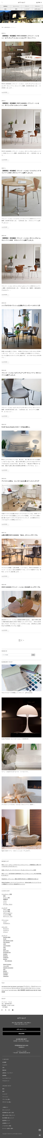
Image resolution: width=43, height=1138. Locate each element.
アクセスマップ (5, 1080)
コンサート (6, 930)
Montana (5, 955)
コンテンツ (4, 935)
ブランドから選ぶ (6, 1099)
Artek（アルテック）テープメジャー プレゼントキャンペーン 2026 (19, 870)
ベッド (5, 902)
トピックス (4, 927)
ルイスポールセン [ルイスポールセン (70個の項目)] (13, 990)
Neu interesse (8, 960)
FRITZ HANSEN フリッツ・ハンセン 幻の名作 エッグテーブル (21, 587)
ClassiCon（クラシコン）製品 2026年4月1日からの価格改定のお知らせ (20, 879)
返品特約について (6, 1120)
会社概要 (4, 1062)
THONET (5, 974)
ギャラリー (6, 928)
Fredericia (5, 957)
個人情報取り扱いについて (8, 1117)
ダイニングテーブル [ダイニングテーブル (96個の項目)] (26, 988)
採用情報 (4, 1075)
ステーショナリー (7, 913)
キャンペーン (16, 6)
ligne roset (6, 950)
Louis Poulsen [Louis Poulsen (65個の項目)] (20, 986)
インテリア (26, 9)
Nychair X (5, 972)
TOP (2, 27)
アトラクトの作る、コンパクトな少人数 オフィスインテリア (20, 481)
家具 (5, 9)
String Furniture (7, 964)
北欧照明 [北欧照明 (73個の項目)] (28, 990)
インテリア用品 (7, 914)
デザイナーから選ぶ (6, 1102)
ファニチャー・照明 (7, 894)
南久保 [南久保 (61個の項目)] (31, 990)
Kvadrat (5, 954)
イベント (5, 932)
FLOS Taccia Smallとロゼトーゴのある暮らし (16, 427)
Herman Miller (6, 937)
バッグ (5, 921)
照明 (16, 9)
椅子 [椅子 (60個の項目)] (37, 990)
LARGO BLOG (7, 27)
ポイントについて (6, 1110)
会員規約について (6, 1123)
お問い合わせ (37, 9)
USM (4, 944)
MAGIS (5, 971)
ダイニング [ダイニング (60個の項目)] (8, 988)
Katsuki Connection (8, 967)
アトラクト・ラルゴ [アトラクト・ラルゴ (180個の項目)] (29, 986)
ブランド (27, 6)
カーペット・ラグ (7, 916)
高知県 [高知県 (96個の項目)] (3, 991)
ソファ (5, 901)
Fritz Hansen (6, 942)
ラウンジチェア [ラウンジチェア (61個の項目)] (5, 990)
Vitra (4, 947)
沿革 (3, 1067)
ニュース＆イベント (6, 1078)
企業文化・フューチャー (7, 1072)
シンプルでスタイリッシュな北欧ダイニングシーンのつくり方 (21, 305)
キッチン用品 (6, 911)
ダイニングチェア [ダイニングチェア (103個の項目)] (16, 988)
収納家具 (5, 899)
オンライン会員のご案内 (7, 1128)
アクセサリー (6, 923)
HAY (4, 969)
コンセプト (4, 1065)
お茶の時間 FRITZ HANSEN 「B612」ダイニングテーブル (20, 535)
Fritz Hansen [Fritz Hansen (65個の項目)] (13, 986)
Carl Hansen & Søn (8, 940)
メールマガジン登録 (6, 1125)
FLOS (4, 939)
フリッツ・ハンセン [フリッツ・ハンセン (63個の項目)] (36, 988)
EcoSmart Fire (7, 952)
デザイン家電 (6, 909)
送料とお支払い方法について (8, 1115)
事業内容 (4, 1070)
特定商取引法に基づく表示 (8, 1112)
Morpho (5, 959)
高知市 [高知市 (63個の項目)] (39, 990)
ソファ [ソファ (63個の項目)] (4, 988)
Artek (4, 949)
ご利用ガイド (5, 1107)
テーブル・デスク (7, 904)
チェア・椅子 (6, 897)
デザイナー (37, 6)
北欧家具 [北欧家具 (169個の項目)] (22, 990)
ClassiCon (5, 976)
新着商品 (5, 6)
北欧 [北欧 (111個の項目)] (19, 990)
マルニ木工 (6, 966)
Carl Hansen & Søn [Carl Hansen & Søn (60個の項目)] (6, 986)
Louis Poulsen (6, 945)
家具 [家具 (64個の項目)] (34, 990)
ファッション (5, 920)
